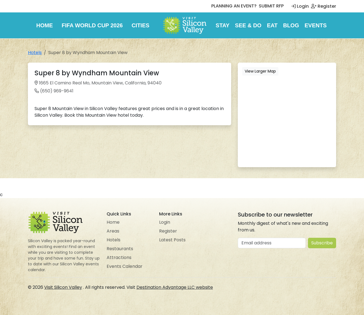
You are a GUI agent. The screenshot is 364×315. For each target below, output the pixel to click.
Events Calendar (125, 266)
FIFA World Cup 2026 (92, 25)
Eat (272, 25)
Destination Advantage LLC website (174, 287)
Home (44, 25)
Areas (113, 231)
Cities (140, 25)
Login (300, 6)
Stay (223, 25)
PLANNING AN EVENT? (234, 6)
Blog (291, 25)
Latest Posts (172, 240)
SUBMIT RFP (271, 6)
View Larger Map (260, 71)
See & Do (248, 25)
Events (316, 25)
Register (323, 6)
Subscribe (322, 243)
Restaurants (120, 248)
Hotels (35, 52)
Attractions (119, 257)
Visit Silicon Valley (63, 287)
